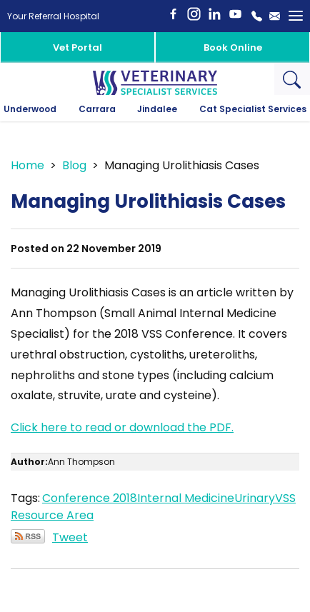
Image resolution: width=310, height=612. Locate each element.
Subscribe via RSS (28, 536)
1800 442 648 (256, 16)
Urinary (254, 498)
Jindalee (157, 109)
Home (27, 165)
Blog (74, 165)
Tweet (70, 537)
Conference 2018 (89, 498)
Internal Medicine (185, 498)
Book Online (233, 47)
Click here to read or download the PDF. (122, 427)
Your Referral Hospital (53, 16)
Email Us (274, 16)
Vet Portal (77, 47)
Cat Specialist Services (252, 109)
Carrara (97, 109)
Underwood (30, 109)
